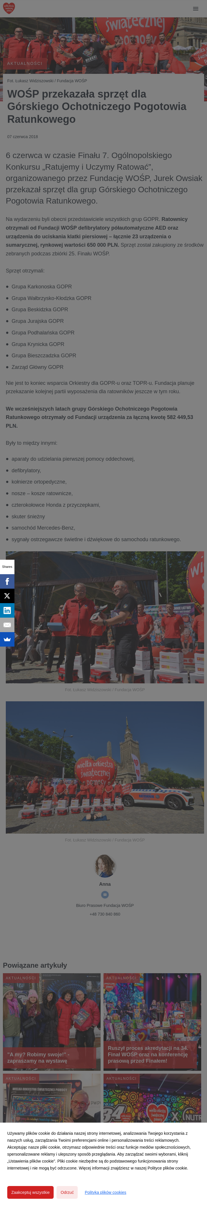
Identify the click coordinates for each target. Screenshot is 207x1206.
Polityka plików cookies (105, 1192)
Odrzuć (67, 1192)
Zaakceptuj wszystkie (30, 1192)
